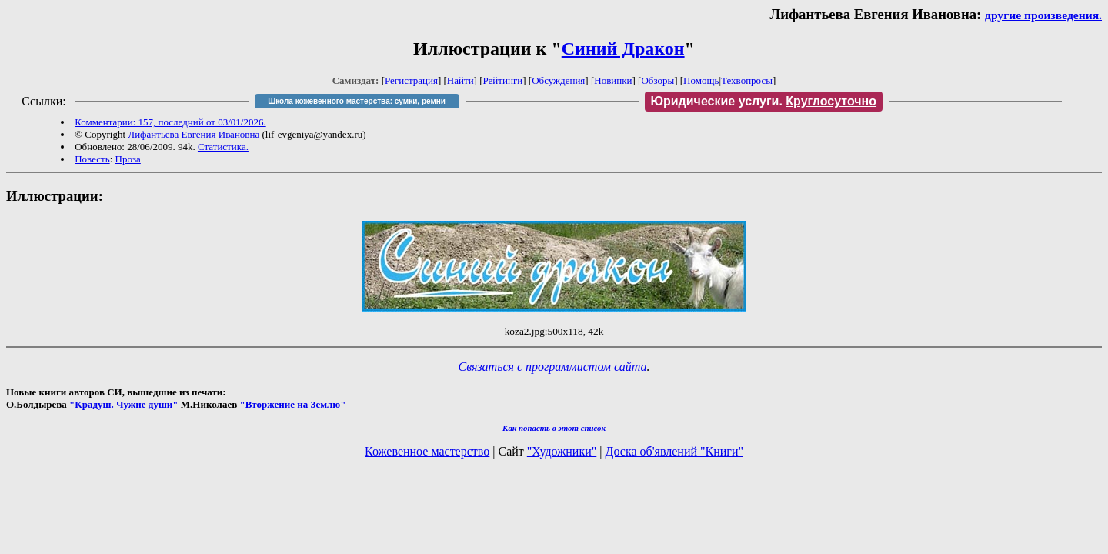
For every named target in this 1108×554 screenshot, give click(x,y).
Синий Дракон (623, 48)
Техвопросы (747, 80)
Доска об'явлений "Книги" (674, 451)
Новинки (613, 80)
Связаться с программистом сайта (553, 366)
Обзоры (657, 80)
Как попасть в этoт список (554, 427)
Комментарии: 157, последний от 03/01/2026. (170, 122)
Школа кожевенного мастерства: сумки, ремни (357, 101)
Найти (460, 80)
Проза (128, 159)
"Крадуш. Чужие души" (124, 404)
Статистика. (223, 146)
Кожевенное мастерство (427, 451)
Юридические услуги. (764, 101)
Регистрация (411, 80)
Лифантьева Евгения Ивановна (193, 134)
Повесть (92, 159)
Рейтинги (503, 80)
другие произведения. (1043, 15)
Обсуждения (558, 80)
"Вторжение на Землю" (292, 404)
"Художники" (561, 451)
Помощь (701, 80)
